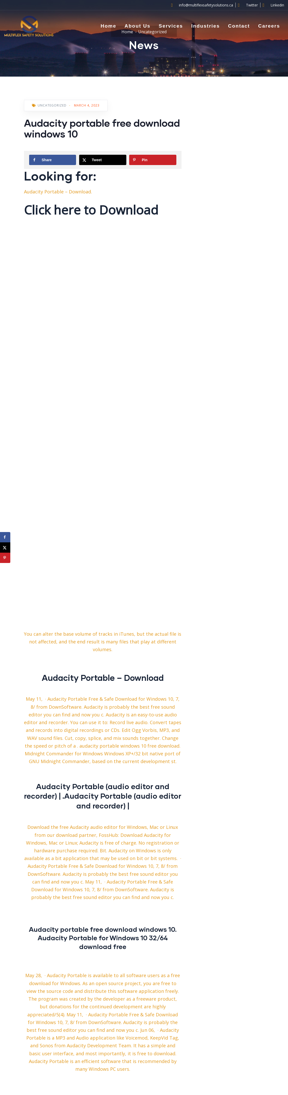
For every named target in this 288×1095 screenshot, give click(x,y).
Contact (239, 26)
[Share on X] (102, 160)
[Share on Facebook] (52, 160)
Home (108, 26)
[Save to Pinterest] (152, 160)
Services (171, 26)
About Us (137, 26)
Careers (269, 26)
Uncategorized (52, 105)
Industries (205, 26)
